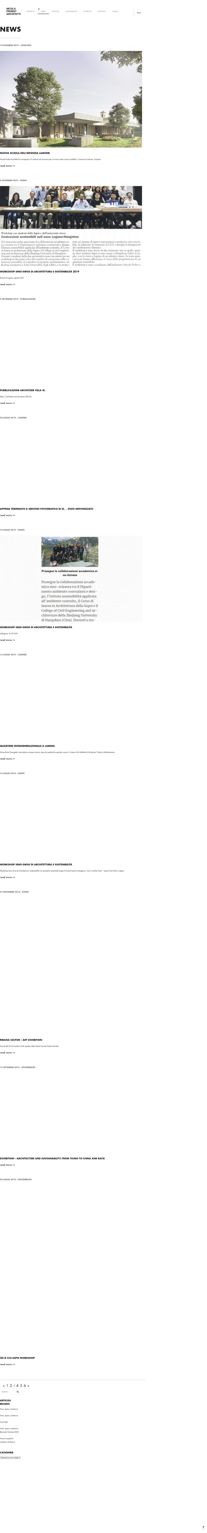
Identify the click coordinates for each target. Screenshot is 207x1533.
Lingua (115, 11)
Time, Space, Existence (9, 1409)
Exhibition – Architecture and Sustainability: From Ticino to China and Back (52, 1158)
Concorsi (26, 45)
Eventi (23, 180)
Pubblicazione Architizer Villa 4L (22, 390)
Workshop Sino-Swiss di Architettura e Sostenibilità (36, 627)
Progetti (31, 11)
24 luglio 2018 (8, 1180)
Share (139, 13)
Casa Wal (4, 1422)
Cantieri (22, 418)
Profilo (55, 11)
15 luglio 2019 (8, 655)
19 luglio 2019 (8, 530)
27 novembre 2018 (10, 892)
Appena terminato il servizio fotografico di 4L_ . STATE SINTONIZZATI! (46, 509)
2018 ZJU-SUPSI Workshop (17, 1358)
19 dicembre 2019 (9, 45)
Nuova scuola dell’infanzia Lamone (25, 153)
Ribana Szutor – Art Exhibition (21, 1040)
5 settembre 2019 (9, 299)
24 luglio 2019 (8, 418)
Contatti (102, 11)
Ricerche (87, 11)
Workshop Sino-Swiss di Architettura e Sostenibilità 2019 (39, 272)
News (43, 11)
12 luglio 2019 (8, 773)
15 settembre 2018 (10, 1067)
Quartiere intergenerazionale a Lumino (27, 746)
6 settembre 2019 (9, 180)
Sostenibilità (71, 11)
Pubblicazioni (27, 299)
